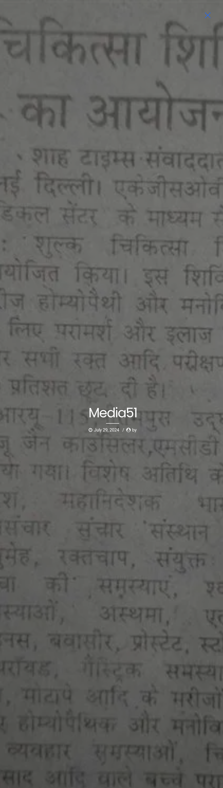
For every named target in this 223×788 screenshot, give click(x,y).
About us (23, 729)
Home (8, 729)
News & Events (14, 744)
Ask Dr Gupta (42, 729)
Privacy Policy (118, 751)
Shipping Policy (114, 758)
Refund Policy (89, 758)
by (134, 82)
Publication (124, 744)
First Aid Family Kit (92, 729)
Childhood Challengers (96, 744)
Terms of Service (92, 751)
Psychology (29, 736)
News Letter (12, 751)
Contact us (43, 751)
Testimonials (37, 744)
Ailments (10, 736)
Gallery (46, 736)
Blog (28, 751)
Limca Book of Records (96, 736)
